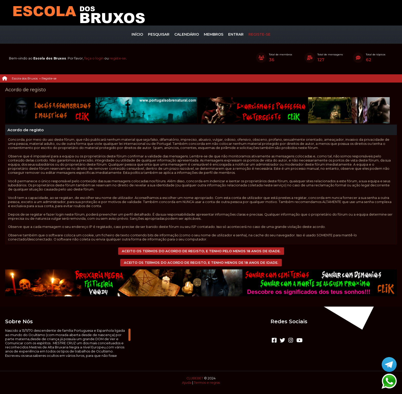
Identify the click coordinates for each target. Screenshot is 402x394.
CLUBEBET (194, 378)
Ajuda (187, 383)
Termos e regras (207, 383)
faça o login (94, 58)
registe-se (117, 58)
